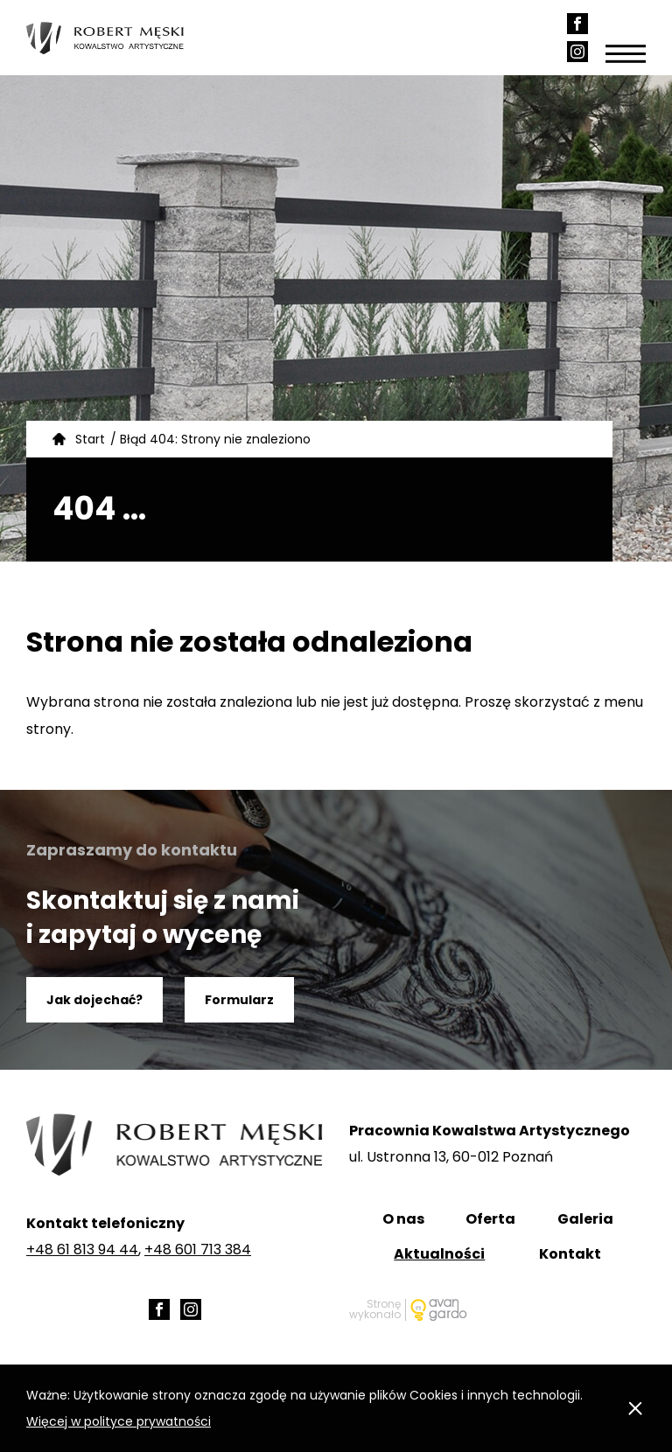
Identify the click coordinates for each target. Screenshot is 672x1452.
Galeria (585, 1219)
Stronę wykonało (375, 1310)
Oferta (490, 1219)
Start (90, 439)
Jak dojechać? (94, 1000)
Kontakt (570, 1254)
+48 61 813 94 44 (82, 1249)
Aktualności (439, 1254)
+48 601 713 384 (197, 1249)
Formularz (239, 1000)
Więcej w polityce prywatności (118, 1421)
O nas (403, 1219)
